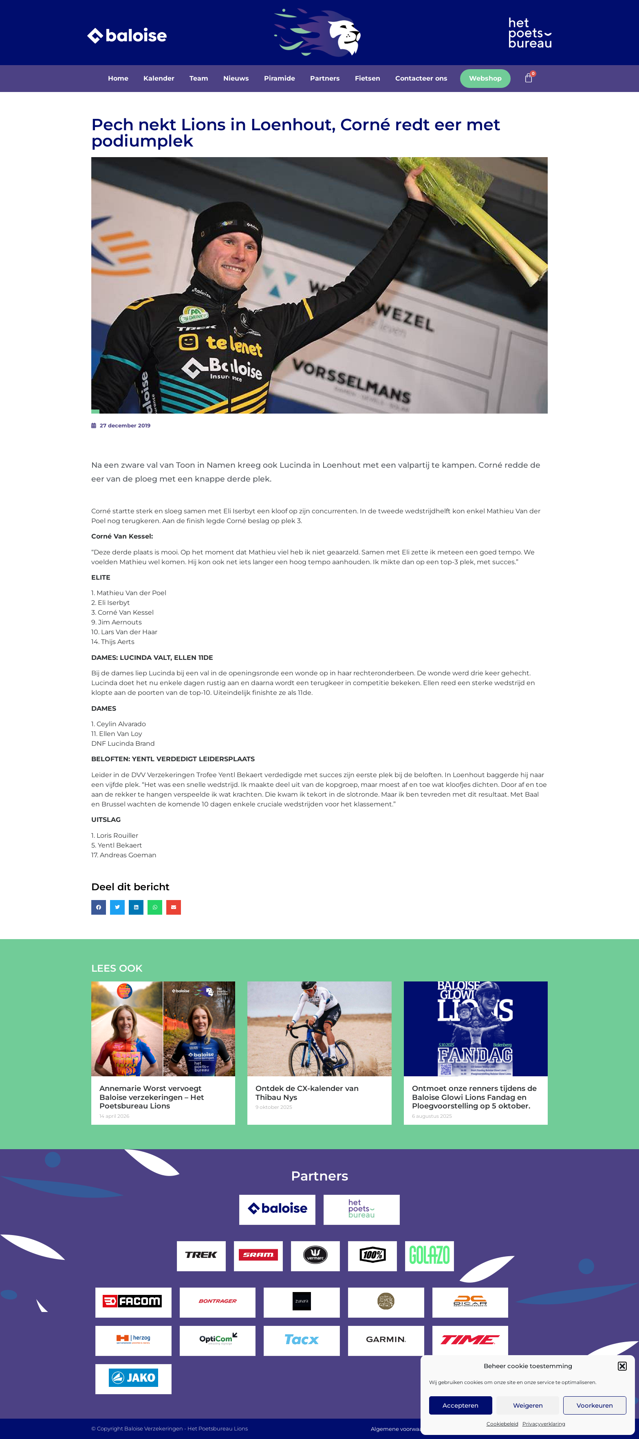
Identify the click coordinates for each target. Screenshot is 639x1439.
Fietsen (367, 78)
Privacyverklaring (543, 1424)
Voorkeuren (595, 1405)
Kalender (158, 78)
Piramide (279, 78)
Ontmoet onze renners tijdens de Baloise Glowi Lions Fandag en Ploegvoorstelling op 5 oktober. (474, 1097)
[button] (622, 1366)
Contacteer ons (421, 78)
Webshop (485, 78)
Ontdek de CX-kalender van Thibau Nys (307, 1093)
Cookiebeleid (502, 1424)
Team (198, 78)
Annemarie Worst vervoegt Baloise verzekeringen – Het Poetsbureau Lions (151, 1097)
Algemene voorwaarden (403, 1429)
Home (118, 78)
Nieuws (236, 78)
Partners (325, 78)
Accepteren (460, 1405)
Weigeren (528, 1405)
